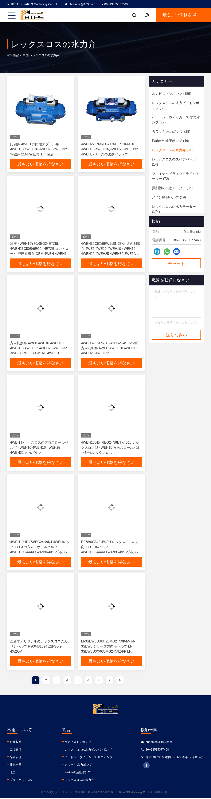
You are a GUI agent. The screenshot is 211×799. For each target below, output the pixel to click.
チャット (176, 263)
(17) (176, 119)
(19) (169, 197)
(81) (172, 150)
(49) (170, 141)
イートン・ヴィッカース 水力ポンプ (89, 758)
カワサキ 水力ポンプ (78, 765)
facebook (147, 766)
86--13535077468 (114, 4)
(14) (174, 162)
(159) (171, 93)
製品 (16, 55)
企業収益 (16, 743)
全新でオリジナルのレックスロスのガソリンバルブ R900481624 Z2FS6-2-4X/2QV (40, 647)
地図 (13, 773)
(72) (175, 176)
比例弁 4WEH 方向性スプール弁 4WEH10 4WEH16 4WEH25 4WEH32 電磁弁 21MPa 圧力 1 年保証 (38, 149)
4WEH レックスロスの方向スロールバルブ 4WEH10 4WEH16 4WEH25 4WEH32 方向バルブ (39, 448)
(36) (172, 188)
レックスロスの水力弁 (79, 781)
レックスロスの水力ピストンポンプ (88, 750)
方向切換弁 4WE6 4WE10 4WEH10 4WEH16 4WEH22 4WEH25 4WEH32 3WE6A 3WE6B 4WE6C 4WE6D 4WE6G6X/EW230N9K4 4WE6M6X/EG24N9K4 (38, 353)
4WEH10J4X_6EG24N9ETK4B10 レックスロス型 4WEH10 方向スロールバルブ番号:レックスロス (110, 448)
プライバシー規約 (21, 781)
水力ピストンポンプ (78, 743)
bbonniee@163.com (80, 4)
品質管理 (16, 758)
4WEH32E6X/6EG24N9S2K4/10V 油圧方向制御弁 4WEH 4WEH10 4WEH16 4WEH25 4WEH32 (110, 348)
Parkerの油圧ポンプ (78, 773)
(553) (175, 105)
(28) (171, 131)
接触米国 (16, 765)
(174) (174, 209)
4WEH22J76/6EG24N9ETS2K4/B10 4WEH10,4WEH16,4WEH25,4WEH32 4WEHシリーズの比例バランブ (109, 149)
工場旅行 (16, 750)
